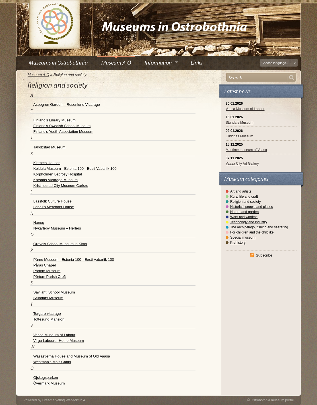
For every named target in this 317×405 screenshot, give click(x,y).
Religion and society (245, 202)
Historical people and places (251, 207)
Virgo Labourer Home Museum (58, 340)
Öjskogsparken (45, 377)
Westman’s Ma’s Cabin (52, 362)
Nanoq (38, 222)
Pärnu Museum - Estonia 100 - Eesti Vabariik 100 (73, 259)
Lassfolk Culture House (52, 201)
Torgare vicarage (47, 313)
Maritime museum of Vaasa (246, 150)
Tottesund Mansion (48, 319)
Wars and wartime (244, 217)
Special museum (243, 237)
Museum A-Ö (38, 75)
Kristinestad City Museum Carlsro (60, 185)
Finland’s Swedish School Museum (61, 126)
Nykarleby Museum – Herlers (57, 228)
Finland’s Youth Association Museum (63, 131)
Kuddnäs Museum (239, 136)
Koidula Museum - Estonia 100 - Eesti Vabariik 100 (74, 168)
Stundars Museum (239, 123)
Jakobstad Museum (49, 147)
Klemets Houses (46, 163)
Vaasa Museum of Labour (245, 109)
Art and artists (240, 191)
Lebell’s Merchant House (53, 207)
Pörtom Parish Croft (49, 276)
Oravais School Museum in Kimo (60, 244)
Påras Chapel (44, 265)
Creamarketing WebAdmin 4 (63, 400)
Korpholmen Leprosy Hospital (57, 174)
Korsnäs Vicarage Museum (55, 180)
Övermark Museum (49, 383)
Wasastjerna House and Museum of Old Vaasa (71, 356)
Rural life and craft (244, 197)
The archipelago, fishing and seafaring (259, 227)
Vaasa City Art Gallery (242, 164)
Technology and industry (248, 222)
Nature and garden (244, 212)
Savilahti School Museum (54, 292)
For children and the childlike (252, 232)
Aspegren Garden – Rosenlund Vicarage (66, 104)
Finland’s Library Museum (54, 120)
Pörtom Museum (46, 271)
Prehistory (238, 243)
